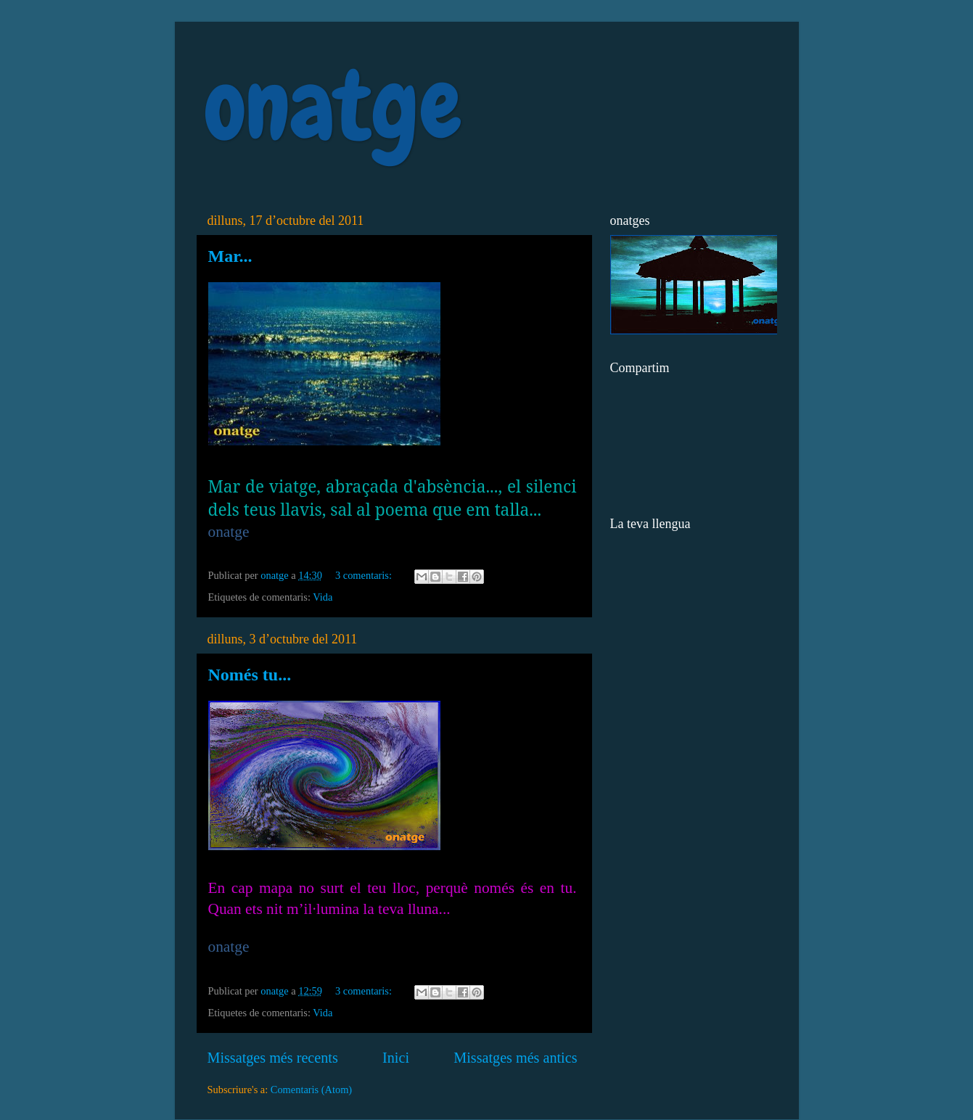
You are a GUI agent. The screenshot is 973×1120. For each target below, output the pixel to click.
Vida (322, 597)
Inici (395, 1058)
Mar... (230, 256)
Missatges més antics (515, 1058)
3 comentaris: (365, 575)
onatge (332, 106)
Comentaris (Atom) (311, 1089)
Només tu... (250, 674)
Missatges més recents (273, 1058)
